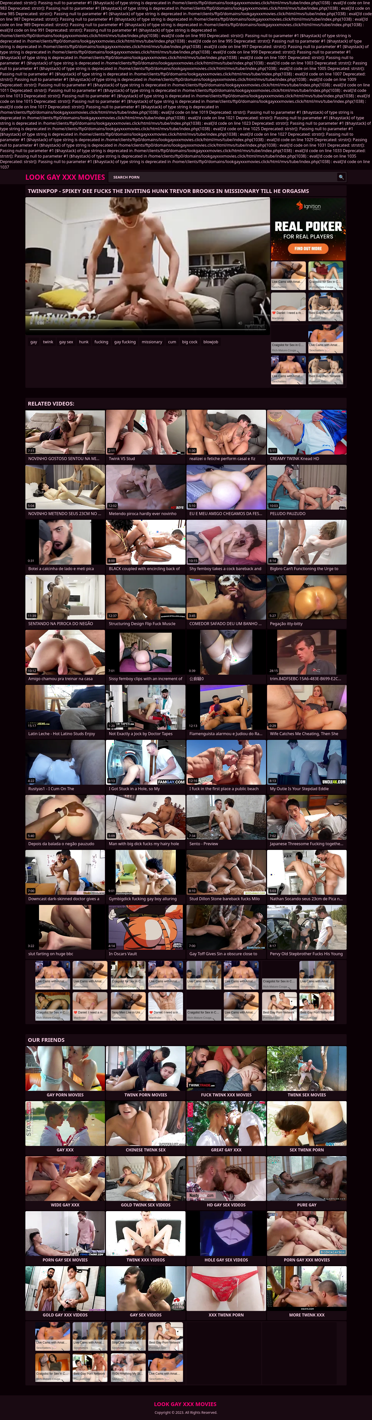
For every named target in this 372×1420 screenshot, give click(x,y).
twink (48, 342)
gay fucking (125, 342)
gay (33, 342)
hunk (84, 342)
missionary (152, 342)
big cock (190, 342)
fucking (101, 342)
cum (172, 342)
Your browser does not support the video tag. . (147, 266)
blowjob (210, 342)
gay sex (66, 342)
